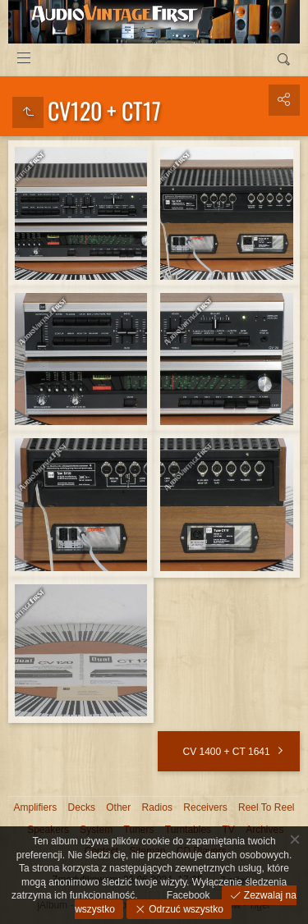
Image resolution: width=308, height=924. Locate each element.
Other (118, 807)
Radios (157, 807)
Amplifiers (35, 807)
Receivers (205, 807)
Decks (81, 807)
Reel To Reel (266, 807)
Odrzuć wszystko (184, 909)
